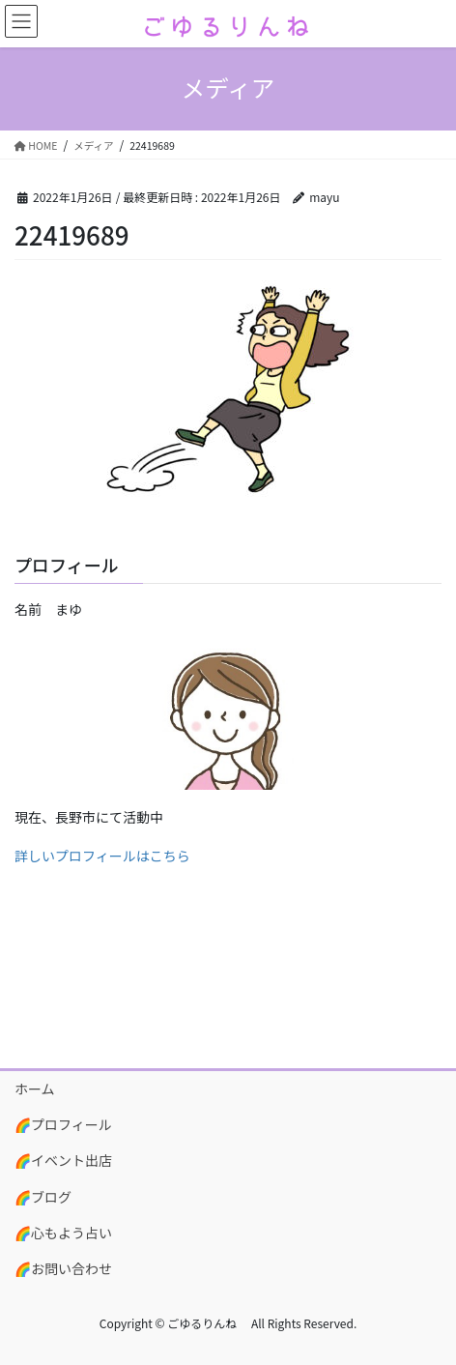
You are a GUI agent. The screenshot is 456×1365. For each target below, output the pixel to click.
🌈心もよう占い (63, 1232)
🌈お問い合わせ (63, 1268)
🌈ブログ (42, 1196)
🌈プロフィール (63, 1124)
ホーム (34, 1088)
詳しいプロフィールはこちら (102, 855)
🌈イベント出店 (63, 1160)
